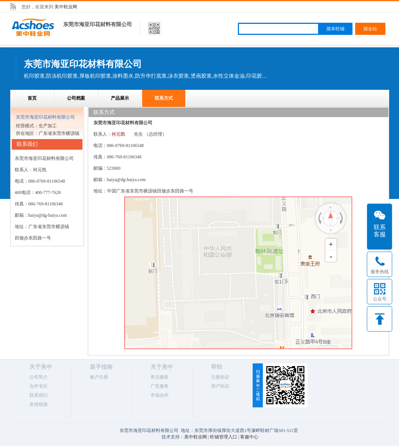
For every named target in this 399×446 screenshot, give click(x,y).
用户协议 (220, 386)
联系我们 (38, 395)
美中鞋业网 (65, 6)
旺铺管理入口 (223, 437)
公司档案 (76, 98)
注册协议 (220, 377)
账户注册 (99, 377)
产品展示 (120, 98)
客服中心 (249, 437)
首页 (32, 98)
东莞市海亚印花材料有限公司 (97, 24)
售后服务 (160, 377)
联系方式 (164, 98)
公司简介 (38, 377)
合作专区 (38, 386)
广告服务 (160, 386)
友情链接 (38, 404)
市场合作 (160, 395)
